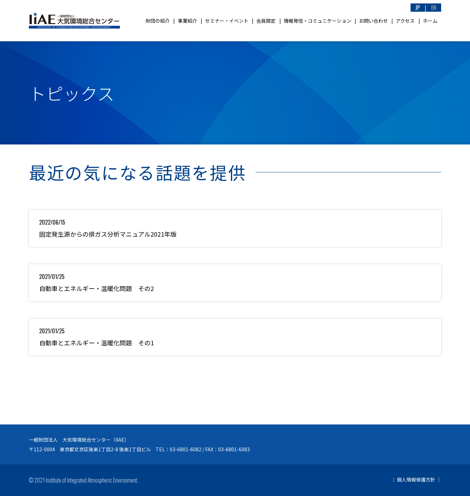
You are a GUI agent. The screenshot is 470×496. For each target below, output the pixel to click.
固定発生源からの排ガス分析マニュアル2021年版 (108, 233)
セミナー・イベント (226, 20)
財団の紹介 (158, 20)
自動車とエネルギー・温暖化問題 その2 (96, 288)
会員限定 (266, 20)
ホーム (430, 20)
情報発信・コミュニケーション (317, 20)
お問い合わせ (373, 20)
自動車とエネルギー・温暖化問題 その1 (96, 342)
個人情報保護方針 (416, 479)
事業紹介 (187, 20)
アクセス (405, 20)
